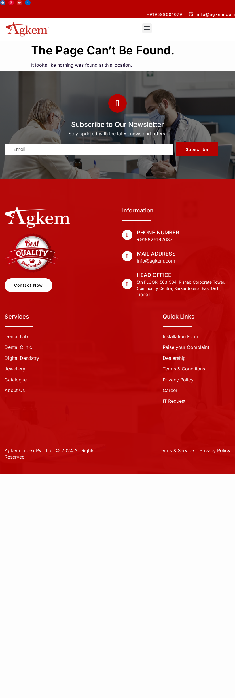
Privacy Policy (215, 450)
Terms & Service (176, 450)
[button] (147, 28)
